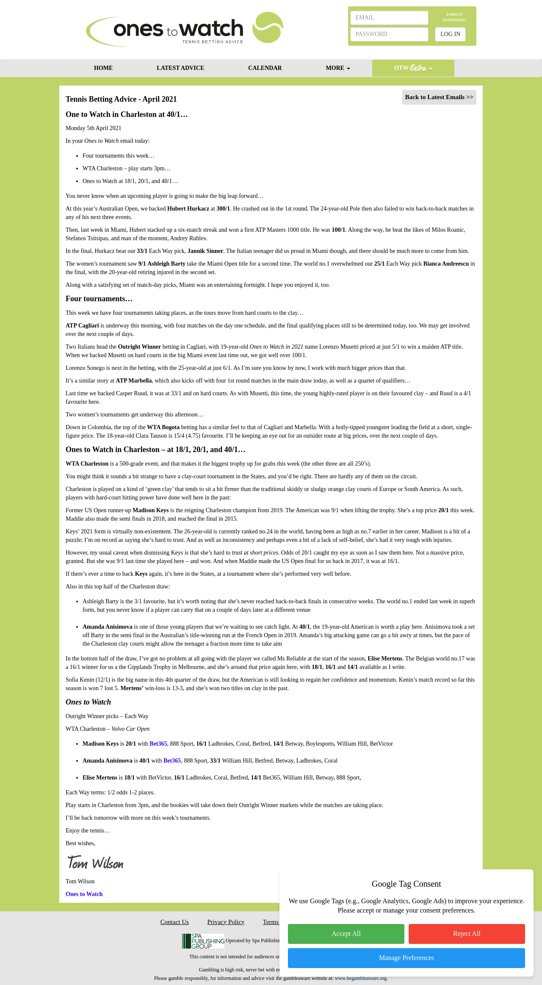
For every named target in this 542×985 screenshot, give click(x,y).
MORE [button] (338, 68)
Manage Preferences (406, 957)
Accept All (346, 933)
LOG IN (450, 34)
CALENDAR (265, 68)
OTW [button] (413, 67)
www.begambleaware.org (361, 978)
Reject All (466, 933)
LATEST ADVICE (180, 68)
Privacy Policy (225, 921)
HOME (103, 68)
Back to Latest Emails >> (439, 97)
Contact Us (174, 921)
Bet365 (158, 744)
